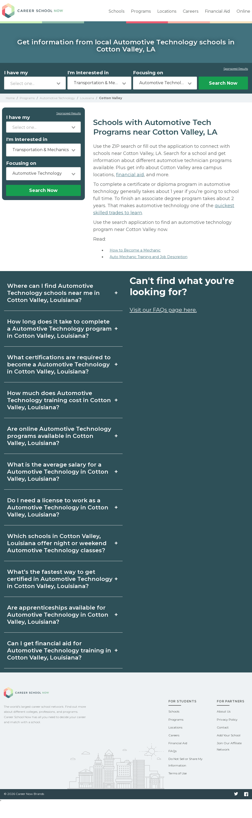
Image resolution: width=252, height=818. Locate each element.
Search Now (223, 83)
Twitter (236, 794)
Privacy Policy (227, 719)
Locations (166, 11)
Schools (116, 11)
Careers (190, 11)
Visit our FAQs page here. (163, 310)
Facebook (246, 794)
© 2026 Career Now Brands (24, 794)
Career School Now (37, 10)
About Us (223, 711)
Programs (141, 11)
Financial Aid (217, 11)
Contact (223, 727)
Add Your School (228, 735)
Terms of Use (177, 773)
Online (243, 11)
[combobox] (35, 83)
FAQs (172, 751)
